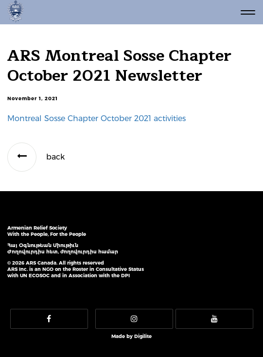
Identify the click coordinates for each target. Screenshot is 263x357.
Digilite (143, 336)
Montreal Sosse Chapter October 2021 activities (96, 118)
